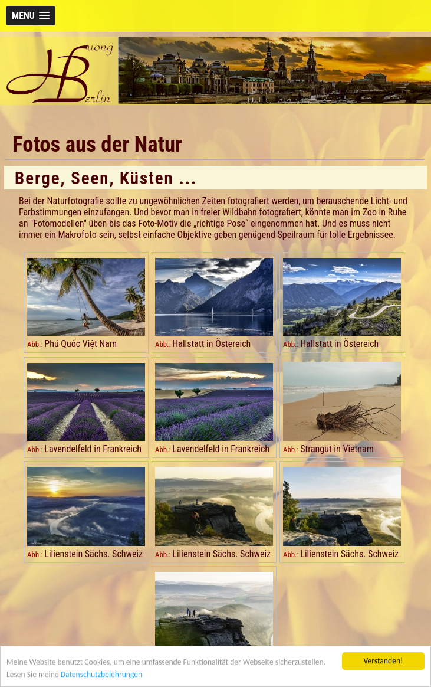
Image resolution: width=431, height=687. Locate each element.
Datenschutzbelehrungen (101, 675)
